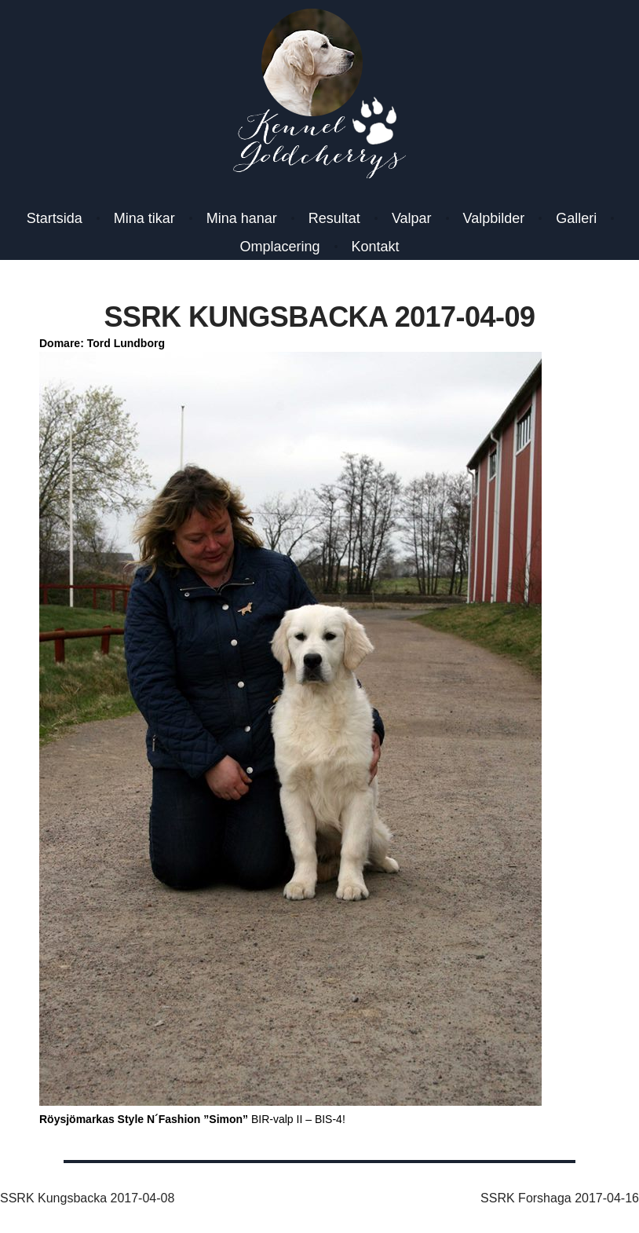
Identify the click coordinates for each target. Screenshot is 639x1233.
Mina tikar (144, 218)
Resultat (334, 218)
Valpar (412, 218)
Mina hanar (241, 218)
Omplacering (279, 246)
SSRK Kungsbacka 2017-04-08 (87, 1198)
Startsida (54, 218)
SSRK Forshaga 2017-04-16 (559, 1198)
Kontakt (376, 246)
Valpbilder (494, 218)
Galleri (576, 218)
